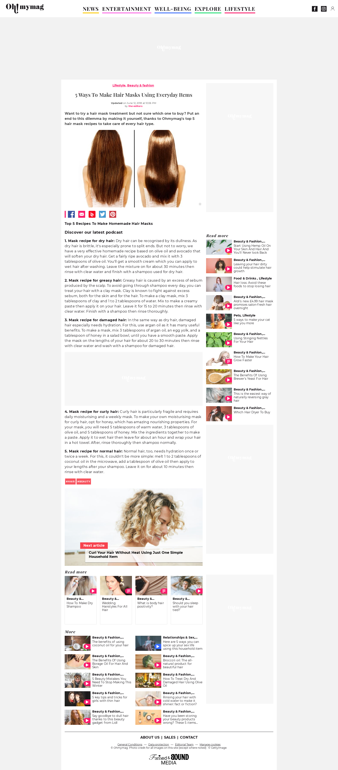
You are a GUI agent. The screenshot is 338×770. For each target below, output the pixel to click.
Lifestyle (119, 85)
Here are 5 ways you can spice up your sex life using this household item (182, 645)
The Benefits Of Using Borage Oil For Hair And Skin (110, 664)
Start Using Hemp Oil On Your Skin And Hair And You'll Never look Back (252, 249)
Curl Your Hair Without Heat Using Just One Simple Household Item (136, 555)
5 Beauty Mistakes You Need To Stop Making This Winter (111, 682)
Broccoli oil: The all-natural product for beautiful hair (177, 664)
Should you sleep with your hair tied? (185, 606)
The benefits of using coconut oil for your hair (110, 643)
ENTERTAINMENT (126, 8)
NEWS (91, 8)
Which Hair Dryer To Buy (252, 412)
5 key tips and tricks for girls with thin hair (109, 699)
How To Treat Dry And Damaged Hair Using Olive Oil (182, 682)
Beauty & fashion (140, 85)
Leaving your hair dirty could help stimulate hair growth (252, 267)
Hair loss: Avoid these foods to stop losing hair (252, 284)
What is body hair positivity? (150, 604)
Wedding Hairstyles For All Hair (114, 606)
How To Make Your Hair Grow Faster (251, 358)
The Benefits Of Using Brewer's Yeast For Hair (251, 376)
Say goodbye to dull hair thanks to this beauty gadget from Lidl (110, 719)
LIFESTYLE (240, 8)
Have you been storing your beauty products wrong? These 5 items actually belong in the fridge (180, 722)
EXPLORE (208, 8)
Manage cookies (210, 744)
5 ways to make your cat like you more (252, 321)
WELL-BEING (173, 8)
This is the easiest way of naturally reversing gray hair (252, 397)
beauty (84, 481)
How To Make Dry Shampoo (80, 604)
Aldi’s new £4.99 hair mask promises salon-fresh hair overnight (253, 304)
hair (71, 481)
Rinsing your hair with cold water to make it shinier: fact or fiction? (180, 701)
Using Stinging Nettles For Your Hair (251, 339)
